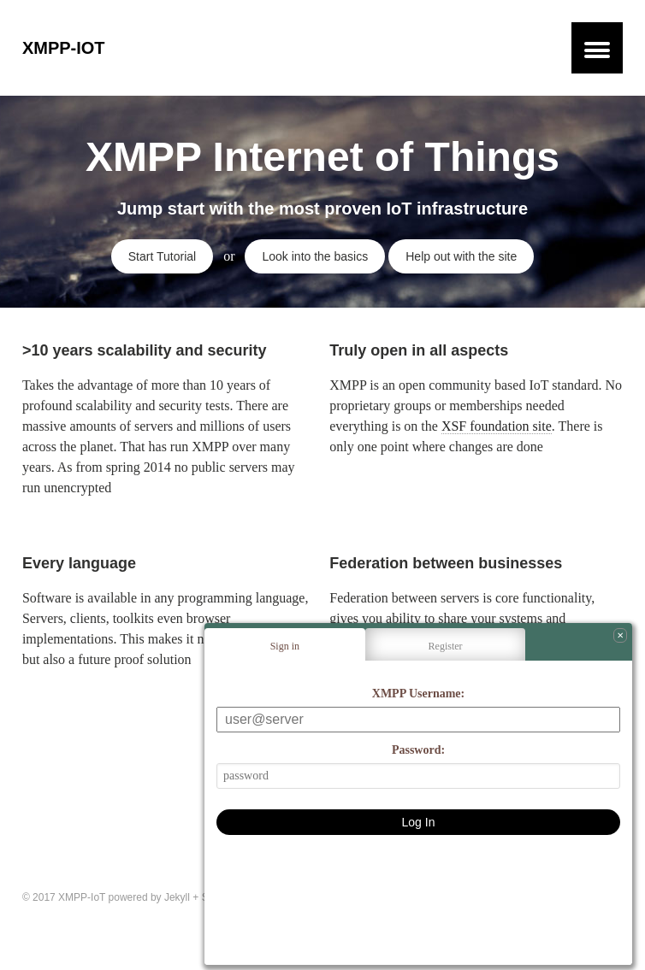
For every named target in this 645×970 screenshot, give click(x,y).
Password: (418, 750)
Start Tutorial (162, 256)
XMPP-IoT (63, 47)
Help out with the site (461, 256)
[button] (597, 47)
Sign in (284, 646)
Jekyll (177, 897)
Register (446, 646)
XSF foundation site (496, 426)
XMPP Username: (418, 693)
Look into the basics (315, 256)
